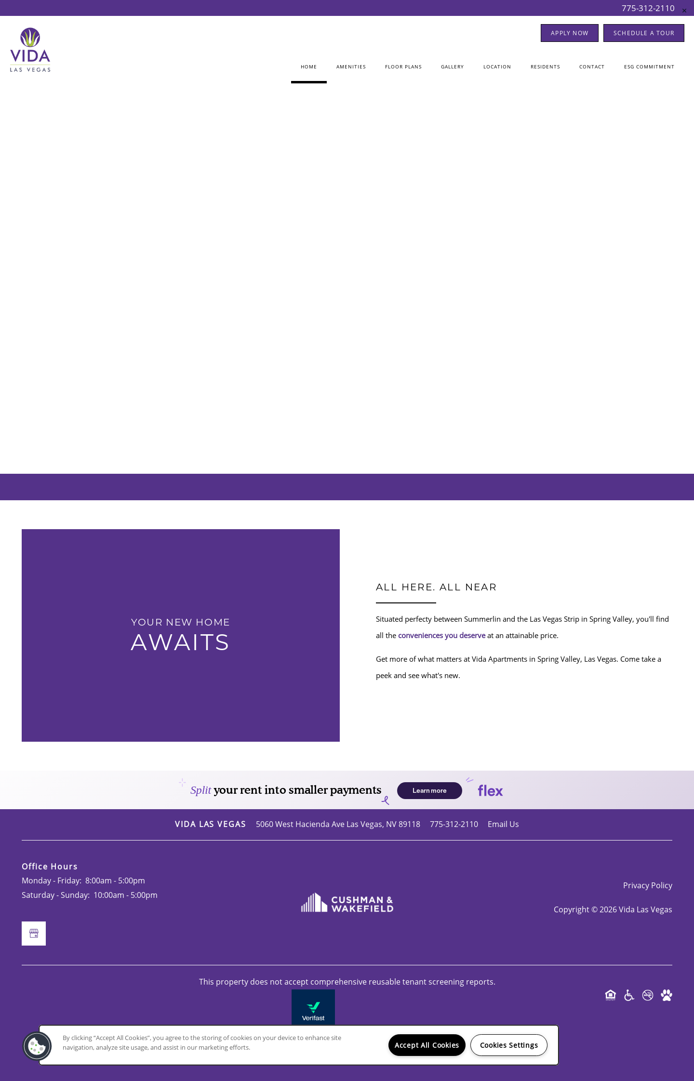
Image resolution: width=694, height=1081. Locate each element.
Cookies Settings (509, 1045)
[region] (299, 1045)
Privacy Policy (647, 885)
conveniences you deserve (441, 635)
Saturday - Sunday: (56, 895)
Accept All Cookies (427, 1045)
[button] (570, 33)
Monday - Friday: (51, 880)
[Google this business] (347, 314)
